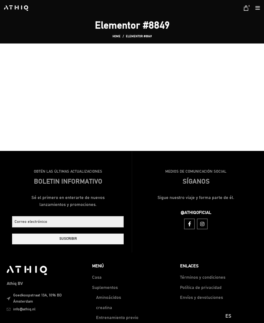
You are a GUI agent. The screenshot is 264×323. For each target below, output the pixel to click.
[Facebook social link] (189, 224)
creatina (104, 308)
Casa (97, 277)
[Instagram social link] (202, 224)
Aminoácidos (108, 297)
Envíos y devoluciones (201, 297)
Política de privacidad (201, 287)
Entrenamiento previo (117, 317)
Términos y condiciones (202, 277)
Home (116, 36)
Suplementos (105, 287)
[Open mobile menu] (258, 8)
